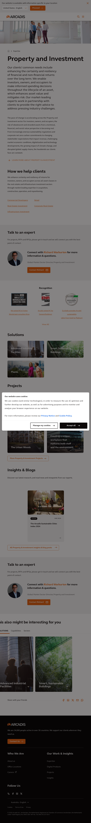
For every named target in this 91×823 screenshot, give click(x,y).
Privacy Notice (48, 416)
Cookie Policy (65, 416)
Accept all (71, 426)
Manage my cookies (41, 426)
